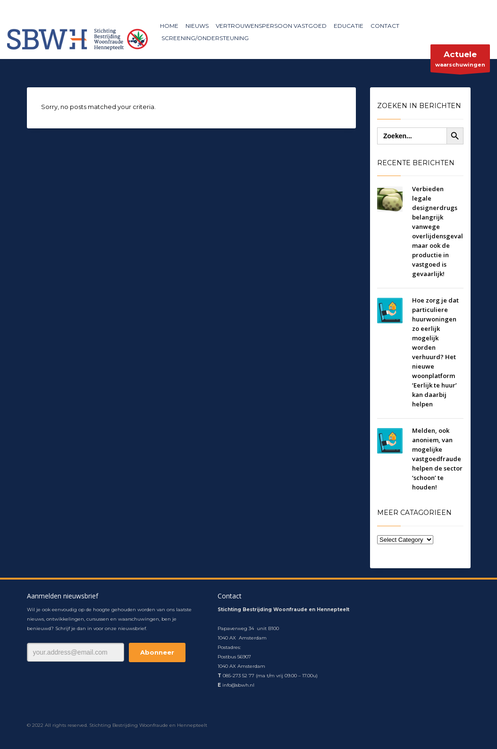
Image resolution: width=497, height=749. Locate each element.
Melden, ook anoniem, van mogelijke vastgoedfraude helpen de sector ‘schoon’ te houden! (437, 458)
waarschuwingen (460, 60)
